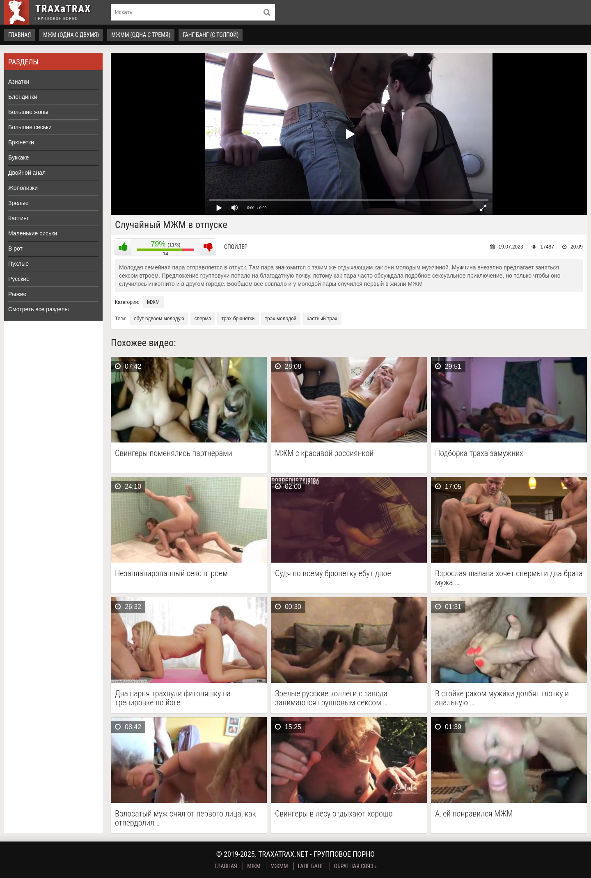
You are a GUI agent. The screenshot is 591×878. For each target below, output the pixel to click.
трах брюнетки (237, 319)
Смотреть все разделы (38, 309)
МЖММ (279, 866)
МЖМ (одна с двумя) (71, 35)
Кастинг (18, 218)
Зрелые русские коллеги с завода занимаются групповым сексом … (331, 698)
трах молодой (281, 319)
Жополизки (23, 188)
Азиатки (18, 81)
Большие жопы (28, 112)
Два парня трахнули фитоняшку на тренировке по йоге (173, 698)
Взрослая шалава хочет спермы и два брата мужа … (509, 578)
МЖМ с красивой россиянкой (324, 453)
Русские (19, 279)
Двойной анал (27, 172)
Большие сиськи (30, 127)
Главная (19, 35)
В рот (15, 248)
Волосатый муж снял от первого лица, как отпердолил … (185, 818)
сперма (203, 319)
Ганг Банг (311, 866)
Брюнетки (21, 142)
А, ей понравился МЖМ (474, 814)
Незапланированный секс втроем (171, 573)
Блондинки (22, 97)
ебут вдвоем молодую (159, 319)
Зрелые (18, 203)
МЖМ (153, 302)
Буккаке (18, 157)
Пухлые (18, 263)
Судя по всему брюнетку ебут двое (333, 573)
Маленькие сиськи (32, 233)
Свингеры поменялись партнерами (173, 453)
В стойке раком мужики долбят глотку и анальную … (502, 698)
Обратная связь (355, 866)
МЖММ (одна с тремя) (140, 35)
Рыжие (17, 294)
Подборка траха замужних (479, 453)
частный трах (322, 319)
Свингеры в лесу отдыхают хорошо (334, 814)
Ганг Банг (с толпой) (210, 35)
